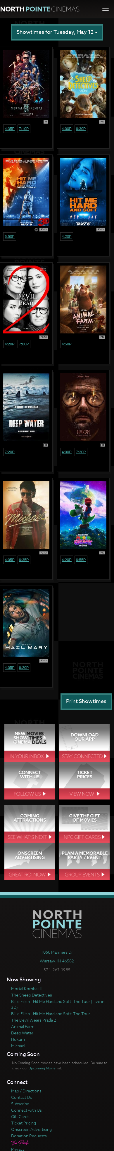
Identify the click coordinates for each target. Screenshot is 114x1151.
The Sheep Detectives (31, 995)
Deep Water (22, 1033)
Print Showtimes (86, 701)
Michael (18, 1045)
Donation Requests (29, 1135)
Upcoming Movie (42, 1068)
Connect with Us (26, 1110)
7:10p (24, 128)
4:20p (67, 236)
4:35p (10, 128)
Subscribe (20, 1103)
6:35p (24, 560)
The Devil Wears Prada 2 (33, 1020)
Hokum (18, 1039)
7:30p (81, 452)
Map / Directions (26, 1091)
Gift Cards (20, 1116)
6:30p (81, 128)
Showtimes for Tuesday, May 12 (57, 32)
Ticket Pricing (23, 1123)
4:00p (67, 128)
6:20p (24, 667)
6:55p (81, 560)
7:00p (24, 344)
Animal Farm (22, 1026)
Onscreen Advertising (31, 1129)
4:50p (67, 344)
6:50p (10, 236)
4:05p (10, 560)
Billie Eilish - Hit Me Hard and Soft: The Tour (50, 1013)
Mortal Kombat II (26, 988)
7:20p (10, 452)
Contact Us (21, 1097)
